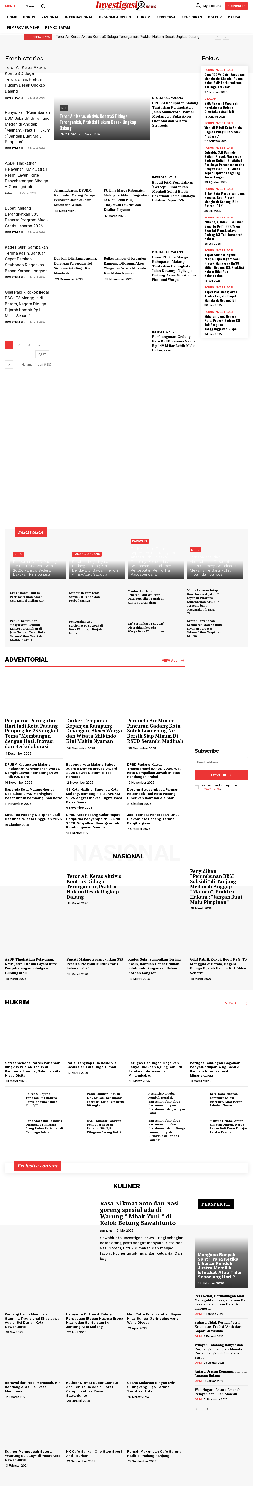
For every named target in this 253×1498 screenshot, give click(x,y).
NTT (64, 108)
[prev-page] (198, 1409)
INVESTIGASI (14, 97)
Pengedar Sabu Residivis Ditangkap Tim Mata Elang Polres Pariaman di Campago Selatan (44, 1126)
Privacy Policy (210, 788)
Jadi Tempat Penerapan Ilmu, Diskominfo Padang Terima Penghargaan (153, 819)
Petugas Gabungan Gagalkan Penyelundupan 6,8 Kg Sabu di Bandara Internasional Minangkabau (155, 1069)
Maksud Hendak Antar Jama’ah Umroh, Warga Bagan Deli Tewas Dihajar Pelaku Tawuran (228, 1126)
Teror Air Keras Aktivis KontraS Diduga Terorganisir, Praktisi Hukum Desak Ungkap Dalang (127, 36)
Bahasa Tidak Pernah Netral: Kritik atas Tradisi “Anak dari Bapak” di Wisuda (218, 1326)
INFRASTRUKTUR (164, 177)
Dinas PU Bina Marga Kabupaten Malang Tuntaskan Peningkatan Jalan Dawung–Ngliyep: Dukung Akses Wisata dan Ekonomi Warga (174, 268)
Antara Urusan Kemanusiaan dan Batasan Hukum (221, 1373)
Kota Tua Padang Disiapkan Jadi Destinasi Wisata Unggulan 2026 (33, 817)
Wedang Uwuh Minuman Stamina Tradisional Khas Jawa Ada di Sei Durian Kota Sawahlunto (32, 1320)
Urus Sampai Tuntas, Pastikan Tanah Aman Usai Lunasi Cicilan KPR (27, 596)
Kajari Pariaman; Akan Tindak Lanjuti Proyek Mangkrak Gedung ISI (220, 296)
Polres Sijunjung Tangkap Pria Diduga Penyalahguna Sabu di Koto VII (42, 1099)
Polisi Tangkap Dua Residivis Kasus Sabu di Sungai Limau (91, 1065)
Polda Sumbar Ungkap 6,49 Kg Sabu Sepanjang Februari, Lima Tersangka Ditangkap (106, 1099)
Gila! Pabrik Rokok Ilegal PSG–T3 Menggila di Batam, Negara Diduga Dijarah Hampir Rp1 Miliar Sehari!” (27, 304)
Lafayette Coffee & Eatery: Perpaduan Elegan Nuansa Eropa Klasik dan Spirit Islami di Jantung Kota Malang (94, 1320)
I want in (221, 775)
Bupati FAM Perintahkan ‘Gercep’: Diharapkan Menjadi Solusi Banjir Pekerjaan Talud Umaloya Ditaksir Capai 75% (173, 191)
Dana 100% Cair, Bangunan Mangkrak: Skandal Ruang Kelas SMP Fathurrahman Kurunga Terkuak (224, 80)
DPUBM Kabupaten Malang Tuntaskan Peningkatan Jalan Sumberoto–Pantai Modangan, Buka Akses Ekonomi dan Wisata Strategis (175, 114)
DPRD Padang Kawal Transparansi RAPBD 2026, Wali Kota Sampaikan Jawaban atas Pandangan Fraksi (154, 770)
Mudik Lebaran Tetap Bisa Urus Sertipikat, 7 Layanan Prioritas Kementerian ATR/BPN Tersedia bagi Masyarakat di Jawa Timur (203, 601)
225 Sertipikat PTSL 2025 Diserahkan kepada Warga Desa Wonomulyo (146, 627)
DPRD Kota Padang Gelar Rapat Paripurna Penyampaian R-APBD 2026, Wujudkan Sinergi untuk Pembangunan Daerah (94, 821)
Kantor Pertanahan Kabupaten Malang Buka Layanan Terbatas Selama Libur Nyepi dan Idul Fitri (205, 628)
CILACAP (210, 98)
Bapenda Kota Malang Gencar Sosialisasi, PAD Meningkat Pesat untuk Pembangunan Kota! (33, 794)
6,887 (42, 354)
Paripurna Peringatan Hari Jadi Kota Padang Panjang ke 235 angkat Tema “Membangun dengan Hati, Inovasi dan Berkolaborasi (32, 733)
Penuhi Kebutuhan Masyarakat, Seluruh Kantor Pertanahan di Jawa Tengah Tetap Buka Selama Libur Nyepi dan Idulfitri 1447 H (27, 630)
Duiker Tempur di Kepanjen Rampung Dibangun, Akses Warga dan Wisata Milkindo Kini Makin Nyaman (94, 730)
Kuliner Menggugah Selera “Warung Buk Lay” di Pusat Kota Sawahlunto (32, 1455)
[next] (226, 37)
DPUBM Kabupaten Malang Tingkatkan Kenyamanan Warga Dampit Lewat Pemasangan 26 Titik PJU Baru (32, 770)
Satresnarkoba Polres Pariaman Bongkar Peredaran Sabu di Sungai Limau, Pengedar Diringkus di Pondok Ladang (167, 1130)
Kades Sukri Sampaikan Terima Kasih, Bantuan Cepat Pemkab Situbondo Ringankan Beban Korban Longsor (26, 259)
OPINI (198, 1314)
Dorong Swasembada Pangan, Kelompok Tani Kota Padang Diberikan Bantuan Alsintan (153, 794)
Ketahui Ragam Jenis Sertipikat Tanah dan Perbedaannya (84, 596)
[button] (36, 6)
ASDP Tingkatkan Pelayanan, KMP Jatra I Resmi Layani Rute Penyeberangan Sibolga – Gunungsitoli (26, 175)
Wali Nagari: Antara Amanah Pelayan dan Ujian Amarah (217, 1391)
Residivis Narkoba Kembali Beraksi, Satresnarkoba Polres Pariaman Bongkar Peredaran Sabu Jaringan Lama (166, 1103)
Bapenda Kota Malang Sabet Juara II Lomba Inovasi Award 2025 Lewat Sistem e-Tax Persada (91, 770)
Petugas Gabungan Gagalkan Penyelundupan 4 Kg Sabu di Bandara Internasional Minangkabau (215, 1069)
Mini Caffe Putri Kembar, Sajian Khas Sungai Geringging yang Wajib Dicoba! (154, 1318)
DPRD (18, 554)
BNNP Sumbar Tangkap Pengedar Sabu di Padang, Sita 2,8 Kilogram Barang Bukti (104, 1126)
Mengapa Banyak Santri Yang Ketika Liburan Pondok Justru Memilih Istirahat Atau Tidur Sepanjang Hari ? (220, 1265)
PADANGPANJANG (86, 554)
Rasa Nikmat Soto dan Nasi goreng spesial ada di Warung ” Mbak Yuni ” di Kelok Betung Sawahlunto (139, 1213)
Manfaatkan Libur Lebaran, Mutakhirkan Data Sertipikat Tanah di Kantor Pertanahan (146, 596)
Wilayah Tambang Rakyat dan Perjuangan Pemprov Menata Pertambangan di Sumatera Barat (219, 1351)
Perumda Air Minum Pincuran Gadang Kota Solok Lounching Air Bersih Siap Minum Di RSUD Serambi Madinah (155, 730)
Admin (10, 193)
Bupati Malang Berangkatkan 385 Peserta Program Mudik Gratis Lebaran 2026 (95, 963)
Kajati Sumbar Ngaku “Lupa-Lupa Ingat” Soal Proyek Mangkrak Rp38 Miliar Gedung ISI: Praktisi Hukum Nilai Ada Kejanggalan (224, 265)
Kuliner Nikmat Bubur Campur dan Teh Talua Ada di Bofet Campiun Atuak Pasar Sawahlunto (92, 1389)
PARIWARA (140, 541)
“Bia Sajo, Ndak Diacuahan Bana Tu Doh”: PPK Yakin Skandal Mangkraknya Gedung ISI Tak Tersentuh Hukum (223, 230)
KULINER (106, 1231)
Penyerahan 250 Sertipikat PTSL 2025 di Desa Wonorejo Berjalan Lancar (87, 627)
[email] (221, 762)
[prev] (218, 37)
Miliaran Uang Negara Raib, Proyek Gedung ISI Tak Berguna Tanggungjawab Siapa (222, 322)
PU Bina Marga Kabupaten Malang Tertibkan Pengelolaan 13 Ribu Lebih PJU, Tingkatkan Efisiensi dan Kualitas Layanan (126, 200)
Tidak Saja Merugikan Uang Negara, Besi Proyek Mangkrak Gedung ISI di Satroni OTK (224, 199)
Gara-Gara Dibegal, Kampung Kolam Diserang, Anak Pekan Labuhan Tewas (226, 1099)
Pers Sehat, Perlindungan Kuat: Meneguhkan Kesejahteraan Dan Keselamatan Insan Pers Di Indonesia (221, 1302)
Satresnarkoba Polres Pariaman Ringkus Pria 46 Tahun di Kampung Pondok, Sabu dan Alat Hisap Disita (33, 1069)
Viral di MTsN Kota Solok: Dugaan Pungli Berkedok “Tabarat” (223, 131)
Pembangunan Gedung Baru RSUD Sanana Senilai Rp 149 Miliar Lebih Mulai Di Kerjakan (174, 343)
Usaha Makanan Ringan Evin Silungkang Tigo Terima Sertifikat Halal (151, 1387)
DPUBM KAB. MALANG (167, 97)
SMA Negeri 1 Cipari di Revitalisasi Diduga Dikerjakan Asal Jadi (221, 107)
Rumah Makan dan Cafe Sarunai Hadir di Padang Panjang (154, 1453)
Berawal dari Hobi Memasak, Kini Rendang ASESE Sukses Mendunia (33, 1387)
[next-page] (9, 364)
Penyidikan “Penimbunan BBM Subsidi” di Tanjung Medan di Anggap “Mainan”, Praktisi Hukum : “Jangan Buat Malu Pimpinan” (216, 886)
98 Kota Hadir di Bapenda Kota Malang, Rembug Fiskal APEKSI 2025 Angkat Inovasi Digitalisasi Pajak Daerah (94, 796)
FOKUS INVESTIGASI (218, 69)
